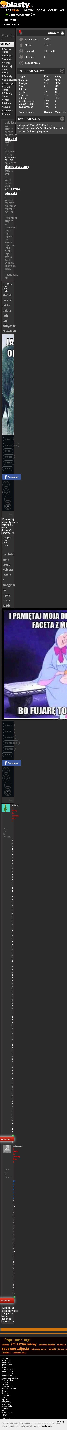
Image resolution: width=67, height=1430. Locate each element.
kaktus (24, 95)
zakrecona (27, 107)
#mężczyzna (11, 445)
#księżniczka (11, 742)
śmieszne (61, 1345)
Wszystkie (60, 112)
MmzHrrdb (23, 128)
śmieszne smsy (20, 1353)
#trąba (8, 462)
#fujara (8, 456)
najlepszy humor (39, 1349)
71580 (47, 45)
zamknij (60, 1421)
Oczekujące (56, 10)
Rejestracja (11, 24)
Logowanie (11, 20)
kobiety (5, 1345)
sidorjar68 (23, 125)
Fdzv (49, 125)
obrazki (11, 138)
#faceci (8, 725)
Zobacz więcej (32, 63)
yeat (19, 131)
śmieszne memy (24, 1344)
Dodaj (41, 10)
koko (23, 86)
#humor (9, 748)
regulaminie (46, 1426)
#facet (8, 439)
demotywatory (17, 166)
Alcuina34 (58, 128)
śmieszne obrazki (12, 191)
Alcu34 (47, 128)
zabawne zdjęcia (15, 1348)
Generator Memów (20, 14)
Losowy (28, 10)
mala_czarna (27, 101)
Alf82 (26, 131)
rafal (23, 92)
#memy (9, 731)
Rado (24, 98)
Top (12, 10)
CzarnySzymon (39, 131)
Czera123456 (38, 125)
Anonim (25, 80)
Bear (23, 89)
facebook (6, 1353)
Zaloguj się (7, 525)
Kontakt (5, 1419)
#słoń (8, 450)
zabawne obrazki (47, 1345)
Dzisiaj (48, 112)
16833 (47, 39)
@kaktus (14, 1189)
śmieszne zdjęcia (10, 158)
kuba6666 (37, 128)
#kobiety (9, 737)
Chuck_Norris (28, 104)
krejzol (24, 83)
